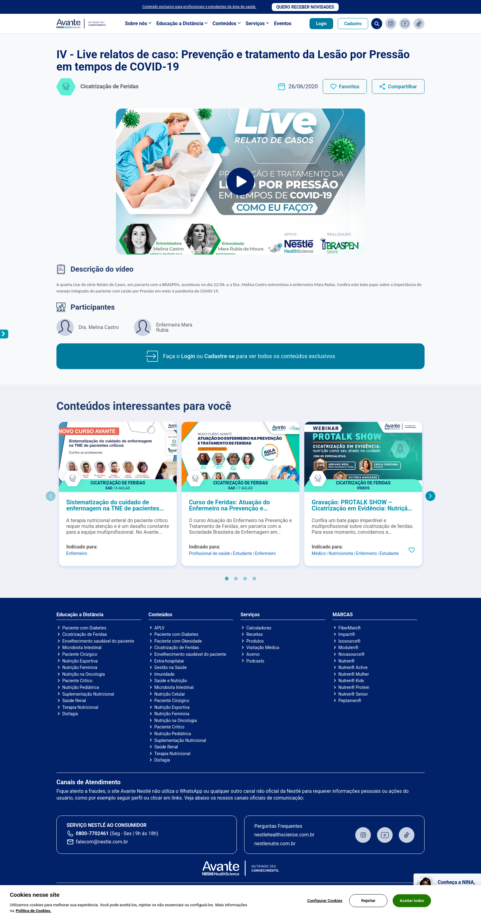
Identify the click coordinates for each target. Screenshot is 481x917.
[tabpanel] (118, 494)
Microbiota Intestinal (82, 647)
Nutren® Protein (353, 687)
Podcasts (255, 661)
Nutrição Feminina (79, 667)
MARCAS (343, 614)
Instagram (390, 23)
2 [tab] (236, 579)
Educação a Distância (179, 23)
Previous (51, 496)
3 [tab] (245, 579)
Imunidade (164, 674)
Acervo (253, 654)
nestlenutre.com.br (274, 843)
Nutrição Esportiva (80, 661)
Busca (376, 23)
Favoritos (349, 87)
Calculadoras (258, 627)
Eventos (282, 23)
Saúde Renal (74, 700)
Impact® (346, 634)
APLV (159, 627)
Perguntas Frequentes (278, 826)
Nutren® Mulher (353, 674)
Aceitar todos (412, 905)
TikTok (419, 23)
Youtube (404, 23)
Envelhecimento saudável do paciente (98, 641)
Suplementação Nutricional (88, 694)
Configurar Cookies (325, 905)
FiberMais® (349, 627)
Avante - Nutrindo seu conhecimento (81, 24)
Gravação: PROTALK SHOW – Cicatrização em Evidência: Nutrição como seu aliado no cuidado (361, 505)
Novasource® (351, 654)
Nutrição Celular (169, 694)
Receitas (254, 634)
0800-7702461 (92, 833)
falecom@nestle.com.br (102, 842)
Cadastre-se (219, 356)
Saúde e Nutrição (170, 680)
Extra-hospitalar (169, 661)
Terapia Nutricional (80, 707)
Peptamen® (349, 700)
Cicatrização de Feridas (84, 634)
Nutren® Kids (351, 680)
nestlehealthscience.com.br (284, 835)
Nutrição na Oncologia (83, 674)
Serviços (255, 23)
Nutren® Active (352, 667)
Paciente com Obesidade (178, 641)
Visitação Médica (262, 647)
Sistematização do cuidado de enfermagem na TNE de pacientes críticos (112, 505)
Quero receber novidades (305, 7)
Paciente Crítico (77, 680)
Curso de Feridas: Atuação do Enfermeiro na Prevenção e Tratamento (229, 505)
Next (430, 496)
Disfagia (70, 713)
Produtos (255, 641)
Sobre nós (136, 23)
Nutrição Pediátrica (80, 687)
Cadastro (353, 23)
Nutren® (346, 661)
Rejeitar (368, 905)
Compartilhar (402, 87)
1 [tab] (227, 579)
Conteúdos (225, 23)
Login (321, 23)
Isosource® (349, 641)
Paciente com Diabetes (84, 627)
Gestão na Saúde (170, 667)
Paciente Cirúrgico (79, 654)
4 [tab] (254, 579)
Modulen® (348, 647)
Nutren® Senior (353, 694)
